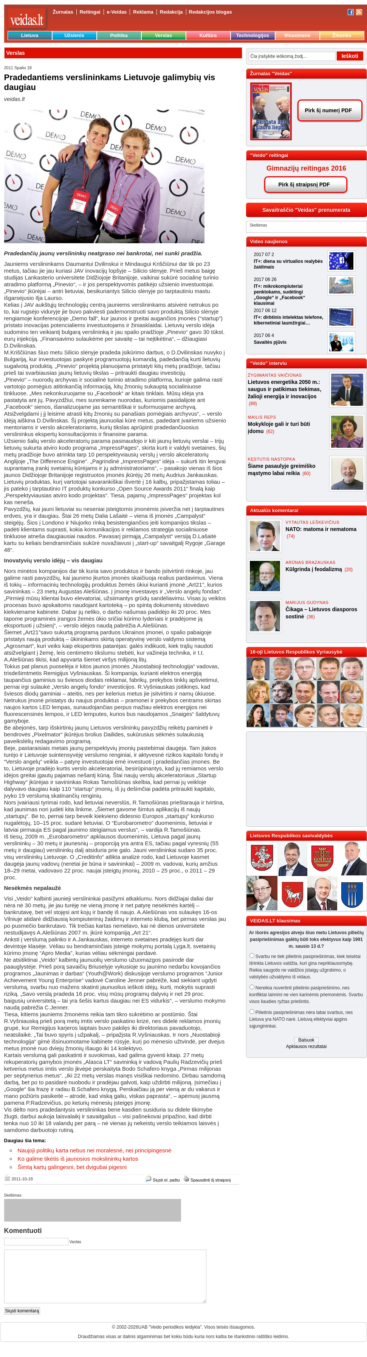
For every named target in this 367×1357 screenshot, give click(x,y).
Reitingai (90, 12)
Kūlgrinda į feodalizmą (315, 569)
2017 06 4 (264, 335)
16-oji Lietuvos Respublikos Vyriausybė (296, 652)
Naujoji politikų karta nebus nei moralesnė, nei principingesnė (95, 1150)
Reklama (143, 12)
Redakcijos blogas (210, 12)
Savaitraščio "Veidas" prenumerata (306, 210)
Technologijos (252, 35)
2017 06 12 (265, 310)
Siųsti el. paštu (166, 1180)
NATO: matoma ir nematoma (321, 529)
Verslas (163, 35)
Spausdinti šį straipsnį (210, 1180)
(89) (253, 403)
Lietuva (30, 35)
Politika (118, 35)
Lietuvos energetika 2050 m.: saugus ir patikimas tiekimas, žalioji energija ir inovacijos (285, 389)
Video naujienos (269, 241)
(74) (291, 536)
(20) (349, 569)
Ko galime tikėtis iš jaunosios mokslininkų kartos (78, 1158)
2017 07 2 (264, 254)
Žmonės (342, 35)
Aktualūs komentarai (274, 510)
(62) (270, 431)
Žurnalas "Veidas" (271, 73)
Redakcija (171, 12)
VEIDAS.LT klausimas (275, 921)
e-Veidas (117, 12)
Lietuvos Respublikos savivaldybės (291, 835)
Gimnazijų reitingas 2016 (306, 168)
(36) (310, 617)
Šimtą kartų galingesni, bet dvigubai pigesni (72, 1167)
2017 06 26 (265, 279)
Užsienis (74, 35)
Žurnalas (63, 12)
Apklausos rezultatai (306, 1046)
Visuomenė (297, 35)
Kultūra (208, 35)
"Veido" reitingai (269, 155)
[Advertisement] (298, 779)
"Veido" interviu (268, 363)
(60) (306, 473)
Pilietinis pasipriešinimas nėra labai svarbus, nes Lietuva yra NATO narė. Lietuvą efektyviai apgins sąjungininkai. (301, 1019)
